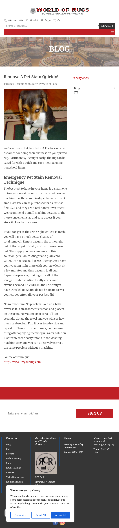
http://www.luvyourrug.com (22, 362)
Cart (59, 20)
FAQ (8, 449)
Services (10, 453)
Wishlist (34, 20)
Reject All (41, 515)
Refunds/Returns (14, 481)
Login (48, 20)
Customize (20, 515)
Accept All (60, 515)
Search (107, 26)
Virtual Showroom (15, 477)
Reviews (10, 472)
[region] (40, 503)
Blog (77, 88)
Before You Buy (13, 458)
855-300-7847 (15, 20)
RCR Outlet (46, 465)
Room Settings (13, 467)
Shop (8, 463)
